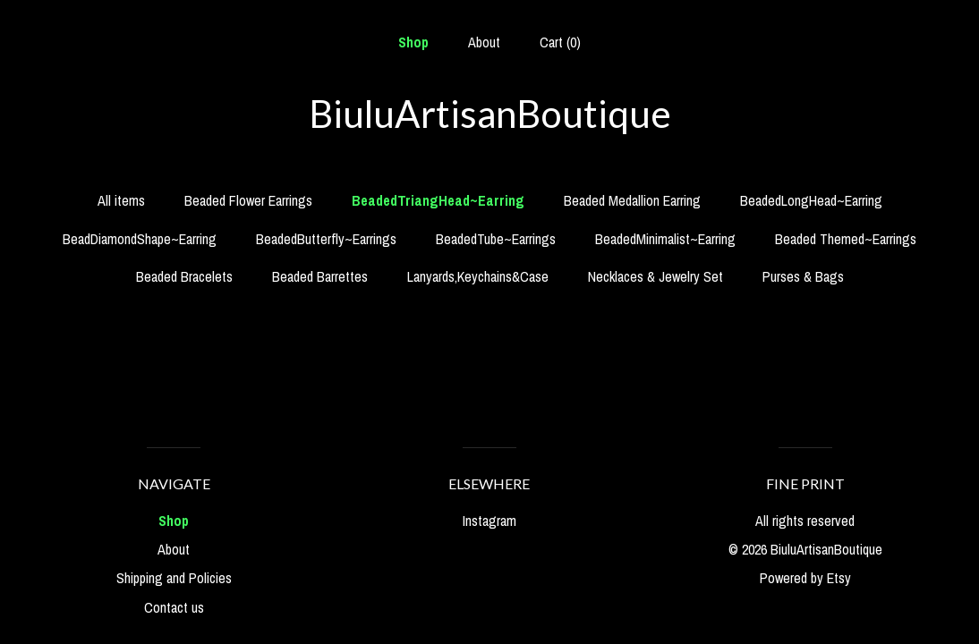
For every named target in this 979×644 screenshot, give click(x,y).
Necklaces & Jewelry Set (655, 276)
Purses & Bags (803, 276)
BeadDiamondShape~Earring (140, 239)
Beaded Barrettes (320, 276)
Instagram (489, 520)
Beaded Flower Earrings (248, 200)
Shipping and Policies (174, 578)
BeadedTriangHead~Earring (438, 200)
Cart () (560, 42)
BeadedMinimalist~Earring (665, 239)
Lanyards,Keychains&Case (478, 276)
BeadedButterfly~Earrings (326, 239)
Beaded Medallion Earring (632, 200)
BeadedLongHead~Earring (811, 200)
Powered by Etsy (805, 578)
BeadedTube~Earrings (496, 239)
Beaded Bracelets (184, 276)
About (484, 42)
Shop (413, 42)
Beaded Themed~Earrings (845, 239)
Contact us (174, 607)
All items (121, 200)
